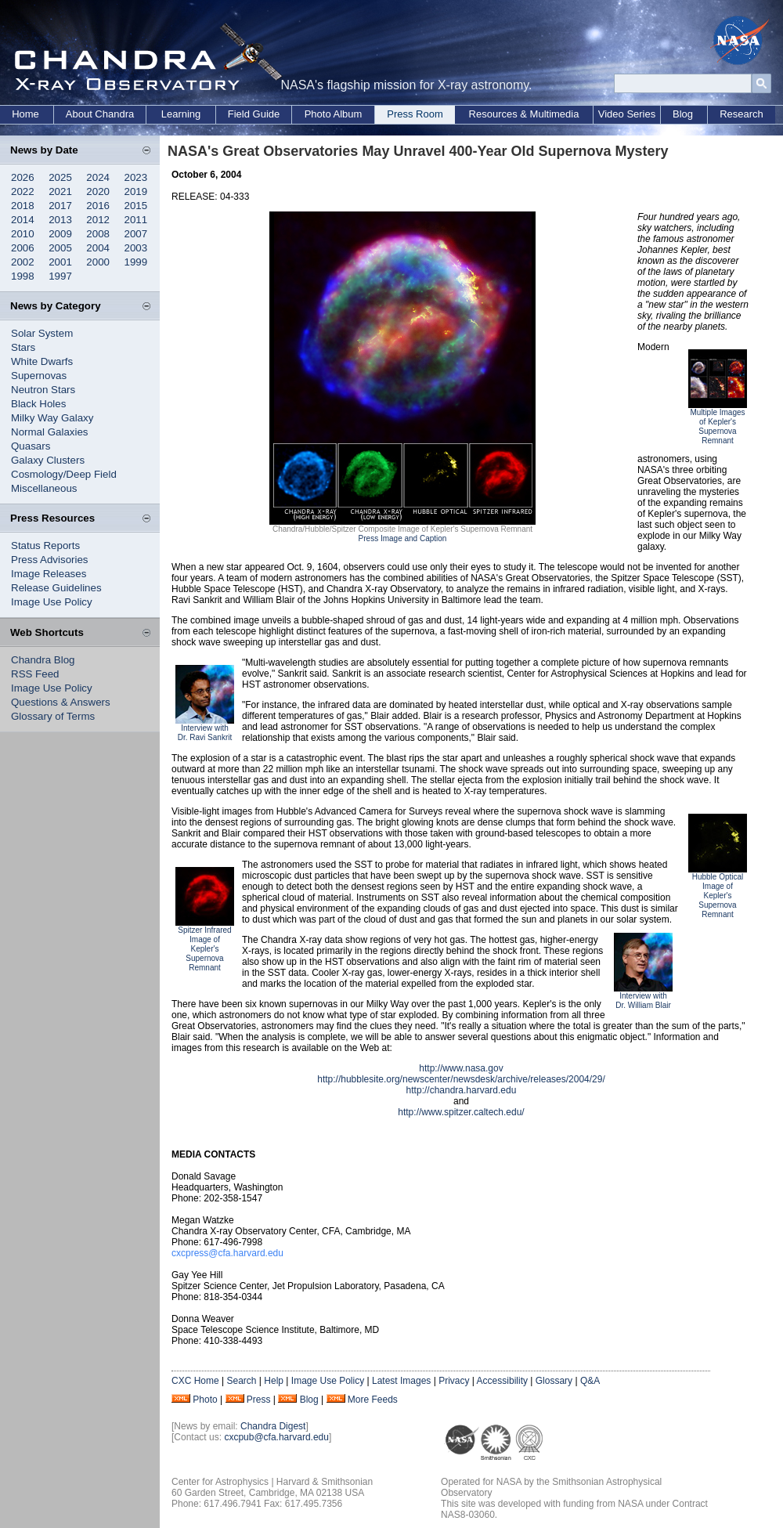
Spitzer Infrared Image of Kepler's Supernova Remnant (204, 949)
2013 (60, 220)
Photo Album (334, 114)
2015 (136, 205)
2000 (98, 262)
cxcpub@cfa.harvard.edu (276, 1437)
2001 (60, 262)
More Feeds (373, 1399)
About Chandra (100, 114)
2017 (60, 205)
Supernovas (39, 375)
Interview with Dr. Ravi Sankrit (205, 733)
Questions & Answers (60, 702)
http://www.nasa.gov (461, 1068)
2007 (136, 234)
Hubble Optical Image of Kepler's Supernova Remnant (718, 895)
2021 (60, 191)
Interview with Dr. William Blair (643, 1001)
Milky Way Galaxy (52, 418)
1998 (22, 276)
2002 (22, 262)
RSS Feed (35, 674)
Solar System (42, 333)
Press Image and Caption (403, 538)
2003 (136, 248)
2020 (98, 191)
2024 (98, 177)
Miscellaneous (44, 488)
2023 (136, 177)
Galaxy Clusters (48, 460)
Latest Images (401, 1380)
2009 (60, 234)
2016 (98, 205)
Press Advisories (49, 559)
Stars (23, 347)
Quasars (30, 446)
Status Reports (45, 545)
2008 (98, 234)
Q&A (590, 1380)
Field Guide (254, 114)
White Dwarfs (42, 361)
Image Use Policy (51, 602)
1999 (136, 262)
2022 (22, 191)
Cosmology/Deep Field (64, 474)
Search (241, 1380)
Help (273, 1380)
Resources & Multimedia (524, 114)
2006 (22, 248)
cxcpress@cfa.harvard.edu (227, 1253)
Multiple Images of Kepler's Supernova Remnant (717, 426)
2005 (60, 248)
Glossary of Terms (53, 716)
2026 (22, 177)
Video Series (626, 114)
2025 (60, 177)
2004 (98, 248)
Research (741, 114)
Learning (181, 114)
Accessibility (502, 1380)
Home (25, 114)
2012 (98, 220)
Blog (683, 114)
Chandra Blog (43, 660)
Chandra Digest (272, 1426)
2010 (22, 234)
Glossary (554, 1380)
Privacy (453, 1380)
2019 (136, 191)
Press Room (415, 114)
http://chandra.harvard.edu (461, 1090)
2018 (22, 205)
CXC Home (195, 1380)
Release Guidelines (56, 588)
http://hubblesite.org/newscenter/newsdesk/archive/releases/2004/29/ (461, 1079)
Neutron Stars (43, 390)
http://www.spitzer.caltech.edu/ (461, 1112)
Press (259, 1399)
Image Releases (48, 574)
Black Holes (38, 404)
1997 (60, 276)
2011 (136, 220)
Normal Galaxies (49, 432)
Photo (205, 1399)
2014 (22, 220)
